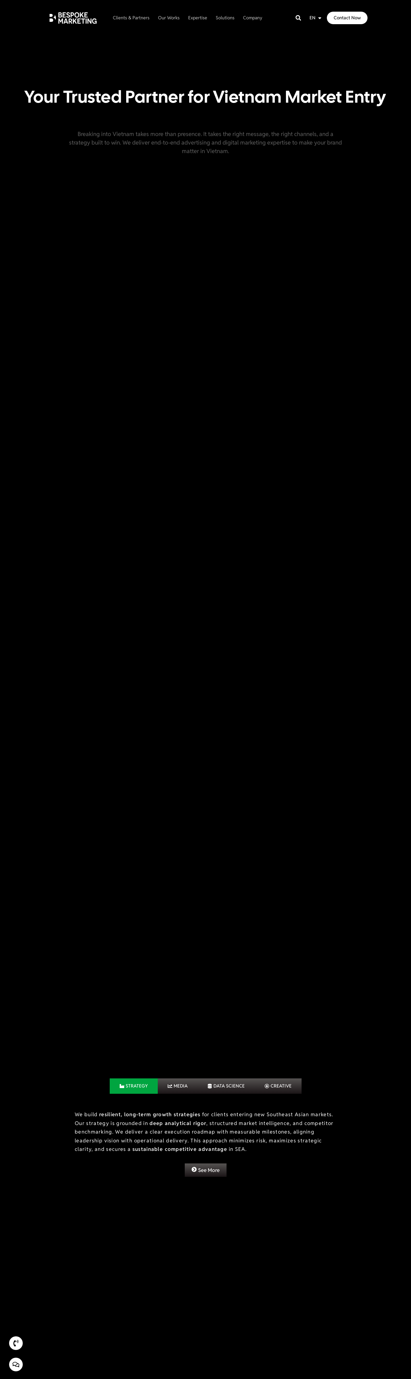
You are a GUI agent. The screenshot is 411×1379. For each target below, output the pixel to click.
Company (252, 16)
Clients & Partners (131, 16)
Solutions (225, 16)
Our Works (169, 16)
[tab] (134, 1066)
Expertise (197, 16)
